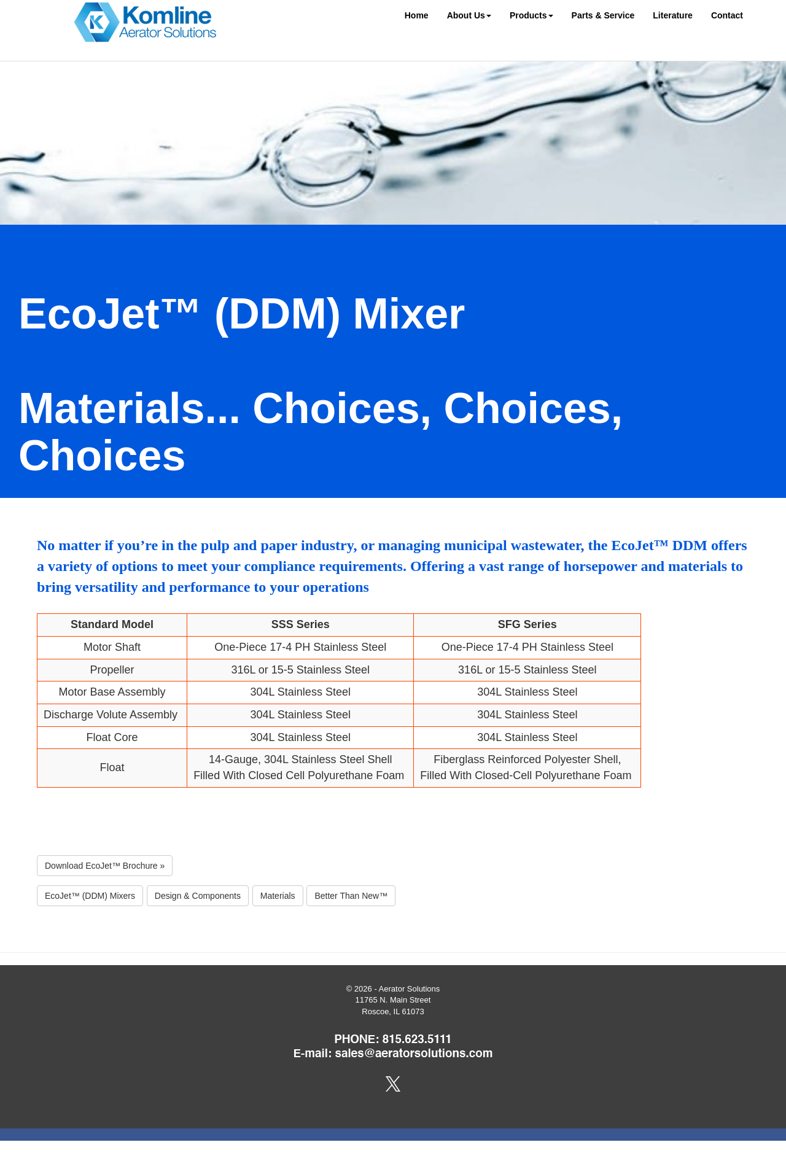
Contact (727, 15)
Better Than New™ (350, 896)
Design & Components (198, 896)
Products (531, 15)
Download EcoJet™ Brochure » (105, 866)
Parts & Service (603, 15)
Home (417, 15)
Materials (277, 896)
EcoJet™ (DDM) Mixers (90, 896)
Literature (673, 15)
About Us (469, 15)
